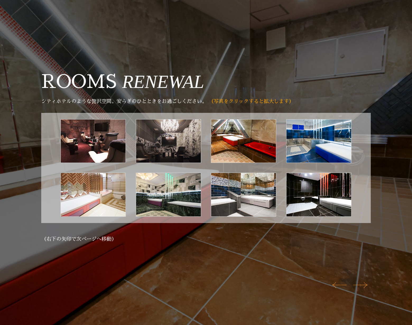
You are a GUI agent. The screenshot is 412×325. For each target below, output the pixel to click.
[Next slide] (360, 285)
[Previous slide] (339, 285)
